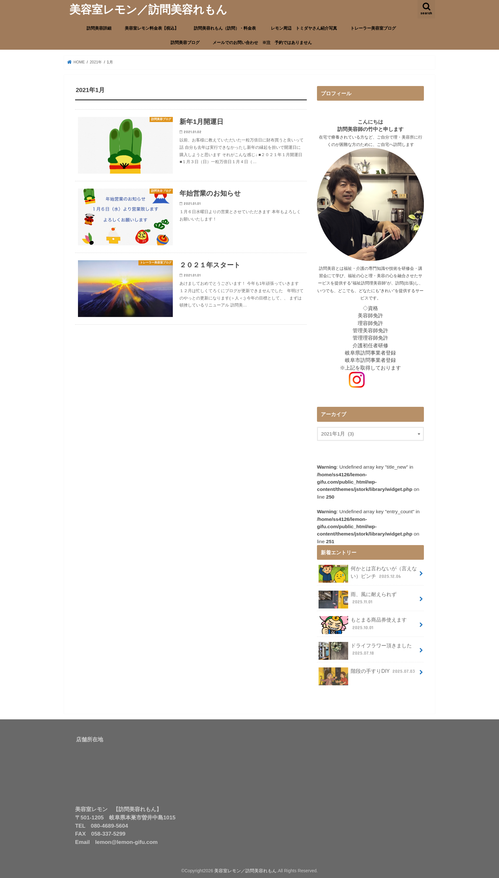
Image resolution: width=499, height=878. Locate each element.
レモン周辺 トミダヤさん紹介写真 (304, 28)
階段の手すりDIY (367, 673)
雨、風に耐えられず (358, 599)
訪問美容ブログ (185, 42)
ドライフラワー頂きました (365, 650)
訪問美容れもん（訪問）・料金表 (227, 28)
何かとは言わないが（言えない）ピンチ (368, 573)
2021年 (96, 62)
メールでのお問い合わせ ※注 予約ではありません (262, 42)
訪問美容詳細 (99, 28)
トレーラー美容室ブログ (373, 28)
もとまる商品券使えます (363, 624)
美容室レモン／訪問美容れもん (148, 9)
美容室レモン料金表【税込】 (152, 28)
